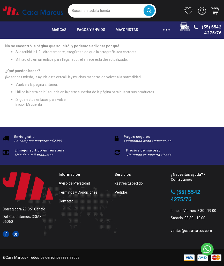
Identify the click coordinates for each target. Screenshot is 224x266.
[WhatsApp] (207, 249)
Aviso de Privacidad (74, 183)
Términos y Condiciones (78, 192)
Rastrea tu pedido (129, 183)
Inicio (20, 104)
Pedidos (121, 192)
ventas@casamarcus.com (191, 231)
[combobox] (112, 10)
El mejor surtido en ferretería (39, 150)
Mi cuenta (34, 104)
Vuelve (21, 84)
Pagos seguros (137, 136)
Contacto (66, 201)
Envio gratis (24, 136)
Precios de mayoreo (143, 150)
